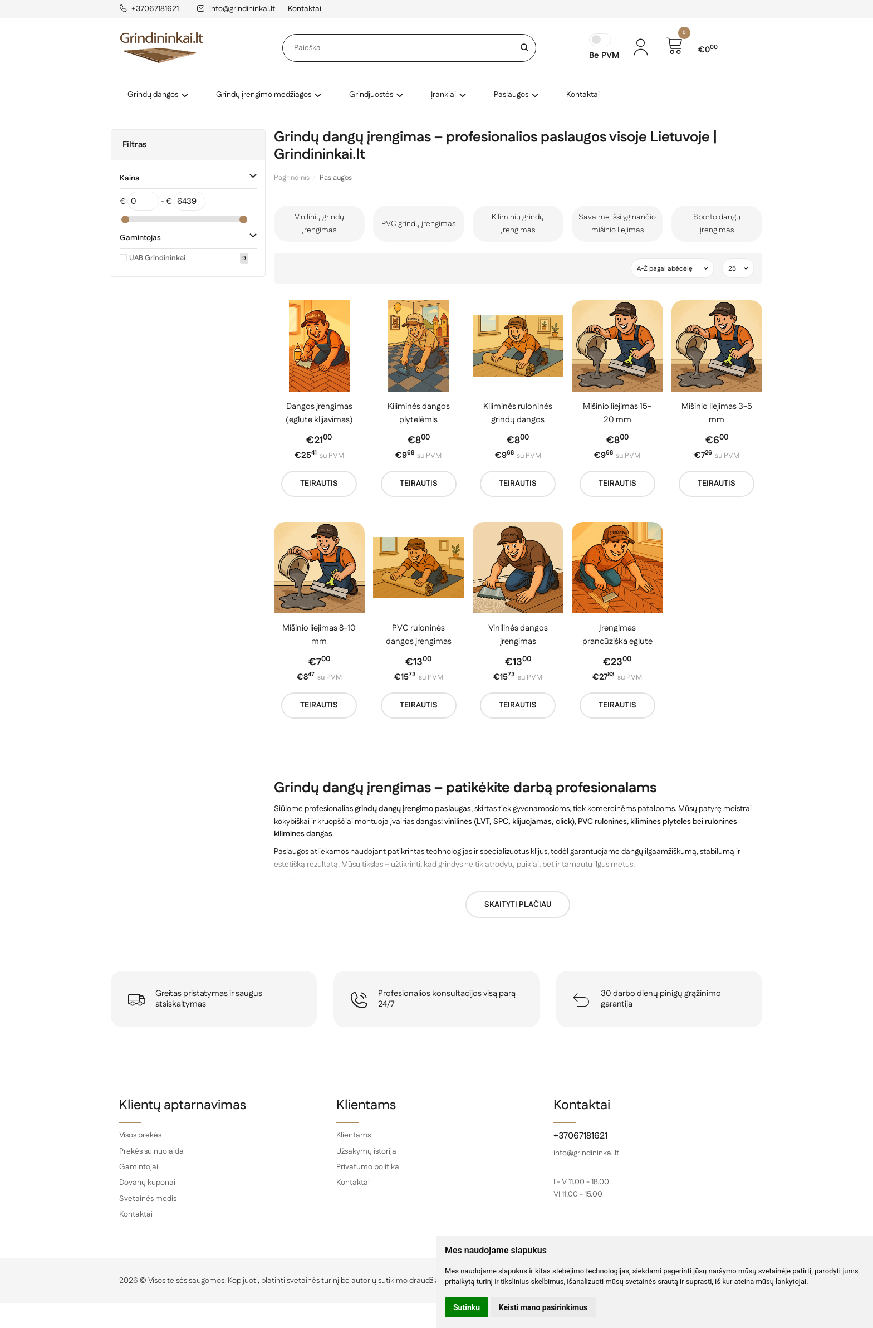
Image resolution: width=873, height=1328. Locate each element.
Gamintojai (138, 1167)
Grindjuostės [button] (371, 94)
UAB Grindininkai (157, 258)
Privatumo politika (367, 1167)
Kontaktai (304, 8)
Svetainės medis (147, 1198)
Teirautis (319, 483)
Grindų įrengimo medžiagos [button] (263, 94)
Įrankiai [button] (443, 94)
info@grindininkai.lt (236, 8)
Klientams (366, 1105)
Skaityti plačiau (517, 904)
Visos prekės (140, 1135)
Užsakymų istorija (366, 1151)
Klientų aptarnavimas (182, 1105)
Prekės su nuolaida (151, 1151)
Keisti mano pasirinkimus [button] (543, 1307)
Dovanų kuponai (147, 1182)
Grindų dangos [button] (152, 94)
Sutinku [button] (466, 1307)
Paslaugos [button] (511, 94)
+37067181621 (149, 8)
